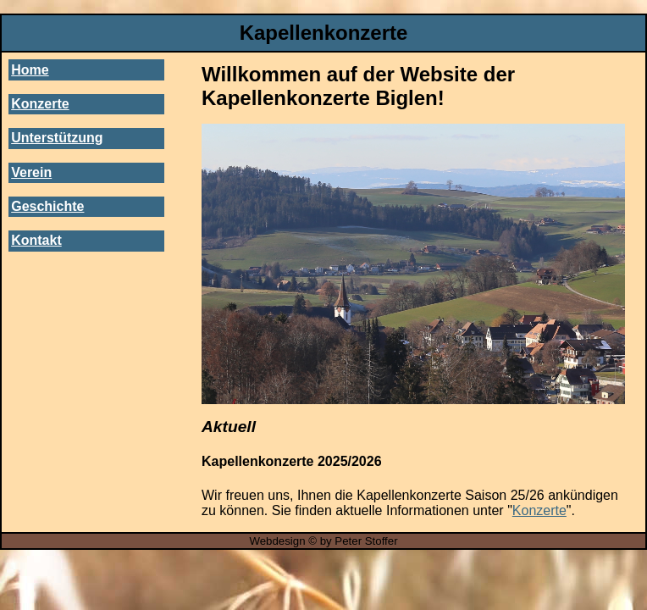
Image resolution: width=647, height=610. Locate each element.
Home (29, 70)
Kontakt (36, 240)
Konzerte (40, 104)
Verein (31, 172)
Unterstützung (56, 137)
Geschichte (47, 206)
